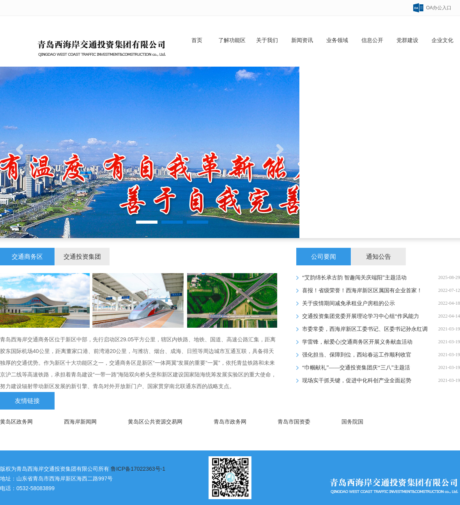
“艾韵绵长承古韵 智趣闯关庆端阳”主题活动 (354, 278)
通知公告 (378, 256)
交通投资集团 (82, 256)
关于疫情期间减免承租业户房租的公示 (348, 303)
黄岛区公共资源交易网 (155, 422)
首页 (196, 40)
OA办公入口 (438, 8)
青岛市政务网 (230, 422)
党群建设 (407, 40)
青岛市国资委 (294, 422)
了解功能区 (232, 40)
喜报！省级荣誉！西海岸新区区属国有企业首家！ (362, 290)
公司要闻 (323, 256)
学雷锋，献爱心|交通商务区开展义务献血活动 (357, 342)
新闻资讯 (302, 40)
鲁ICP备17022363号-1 (138, 469)
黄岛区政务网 (16, 422)
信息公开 (372, 40)
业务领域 (337, 40)
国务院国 (352, 422)
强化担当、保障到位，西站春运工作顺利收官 (356, 355)
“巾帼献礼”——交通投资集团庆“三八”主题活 (356, 368)
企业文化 (442, 40)
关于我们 (267, 40)
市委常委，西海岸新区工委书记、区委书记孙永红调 (365, 329)
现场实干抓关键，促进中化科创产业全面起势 (356, 380)
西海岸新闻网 (80, 422)
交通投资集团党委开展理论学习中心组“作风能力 (360, 316)
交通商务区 (27, 256)
